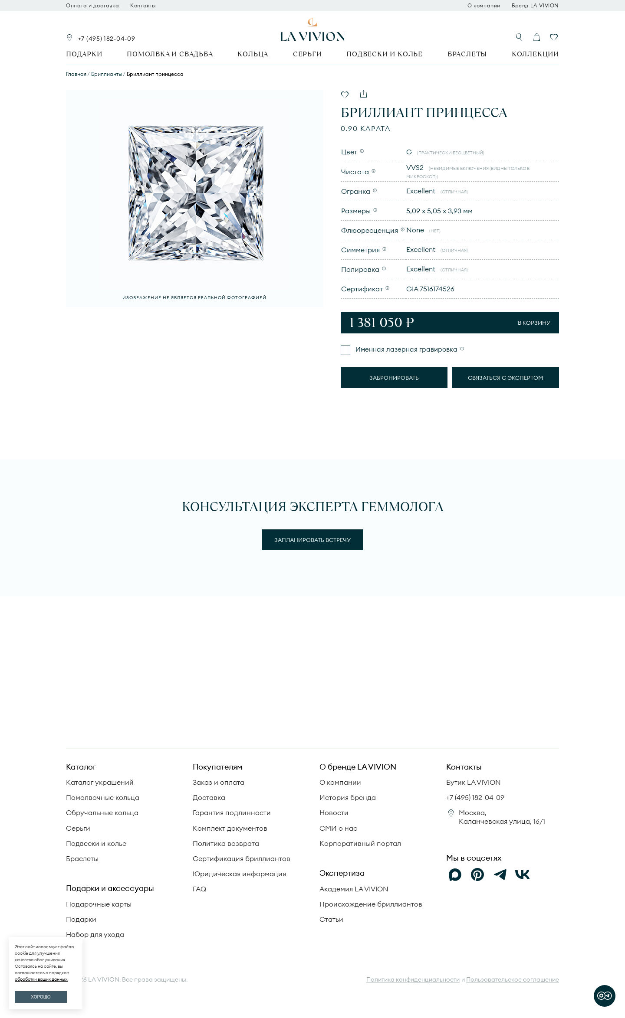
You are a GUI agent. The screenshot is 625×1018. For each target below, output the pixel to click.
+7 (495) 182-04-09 (106, 38)
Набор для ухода (95, 934)
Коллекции (535, 54)
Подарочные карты (99, 904)
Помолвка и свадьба (170, 54)
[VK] (522, 874)
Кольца (252, 54)
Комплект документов (230, 828)
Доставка (209, 797)
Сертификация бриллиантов (241, 858)
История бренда (347, 797)
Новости (334, 812)
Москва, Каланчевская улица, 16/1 (502, 816)
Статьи (331, 919)
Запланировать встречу (312, 539)
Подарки (84, 54)
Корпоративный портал (360, 843)
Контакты (143, 5)
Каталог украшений (100, 782)
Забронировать (394, 377)
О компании (483, 5)
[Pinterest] (477, 874)
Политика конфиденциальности (413, 979)
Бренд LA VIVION (535, 5)
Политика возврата (226, 843)
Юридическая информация (239, 873)
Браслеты (467, 54)
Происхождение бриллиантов (370, 904)
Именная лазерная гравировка (405, 349)
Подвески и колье (384, 54)
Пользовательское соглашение (512, 979)
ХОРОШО (40, 997)
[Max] (455, 874)
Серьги (307, 54)
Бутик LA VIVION (473, 782)
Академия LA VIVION (353, 888)
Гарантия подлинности (232, 812)
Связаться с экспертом (505, 377)
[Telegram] (500, 874)
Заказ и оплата (218, 782)
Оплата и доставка (92, 5)
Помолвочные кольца (102, 797)
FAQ (199, 888)
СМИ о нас (338, 828)
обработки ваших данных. (41, 979)
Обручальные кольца (102, 812)
